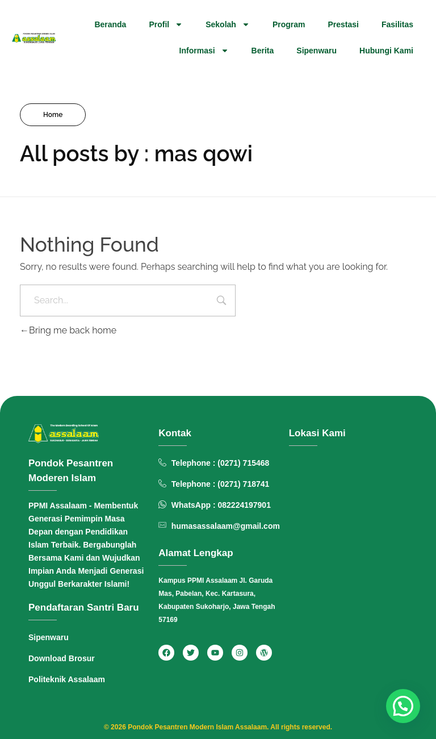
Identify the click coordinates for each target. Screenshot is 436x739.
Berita (262, 50)
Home (52, 115)
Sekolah (228, 24)
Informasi (204, 50)
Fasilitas (397, 24)
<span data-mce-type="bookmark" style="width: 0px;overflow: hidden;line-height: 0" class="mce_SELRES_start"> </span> (348, 553)
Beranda (110, 24)
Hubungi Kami (386, 50)
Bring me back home (68, 330)
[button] (403, 706)
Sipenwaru (316, 50)
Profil (166, 24)
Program (288, 24)
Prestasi (343, 24)
